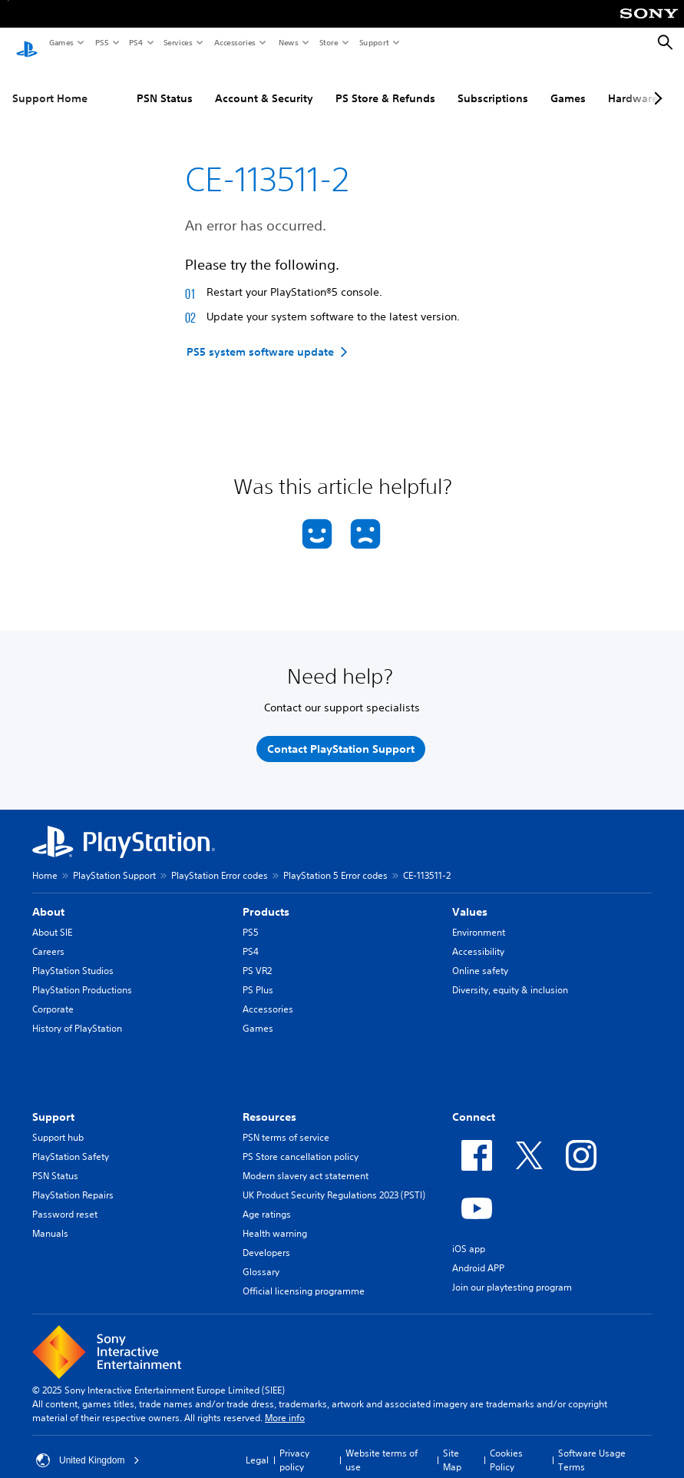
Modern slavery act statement (305, 1161)
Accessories (234, 42)
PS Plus (258, 975)
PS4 (135, 42)
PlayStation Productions (82, 975)
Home (45, 860)
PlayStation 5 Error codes (335, 860)
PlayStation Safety (70, 1141)
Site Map (452, 1445)
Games (60, 42)
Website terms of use (381, 1445)
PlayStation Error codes (219, 860)
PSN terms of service (286, 1122)
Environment (478, 917)
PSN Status (165, 84)
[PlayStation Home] (27, 43)
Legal (257, 1445)
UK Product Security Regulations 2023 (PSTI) (334, 1180)
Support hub (58, 1122)
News (288, 42)
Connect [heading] (473, 1102)
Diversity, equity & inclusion (510, 975)
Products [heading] (266, 897)
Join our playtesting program (512, 1272)
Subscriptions (493, 84)
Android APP (478, 1253)
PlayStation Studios (73, 956)
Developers (266, 1237)
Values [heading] (469, 897)
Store (328, 42)
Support (373, 42)
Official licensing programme (304, 1276)
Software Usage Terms (592, 1445)
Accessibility (478, 936)
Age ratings (267, 1199)
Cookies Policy (506, 1445)
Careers (48, 936)
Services (177, 42)
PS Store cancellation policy (301, 1141)
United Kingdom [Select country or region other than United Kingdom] (88, 1445)
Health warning (275, 1218)
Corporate (53, 994)
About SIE (52, 917)
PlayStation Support (114, 860)
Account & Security (264, 84)
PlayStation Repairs (73, 1180)
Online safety (480, 956)
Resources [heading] (269, 1102)
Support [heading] (53, 1102)
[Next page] (655, 83)
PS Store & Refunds (385, 84)
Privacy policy (294, 1445)
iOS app (468, 1234)
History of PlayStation (77, 1013)
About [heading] (48, 897)
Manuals (50, 1218)
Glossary (261, 1257)
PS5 (100, 42)
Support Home (50, 84)
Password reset (64, 1199)
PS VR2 (257, 956)
